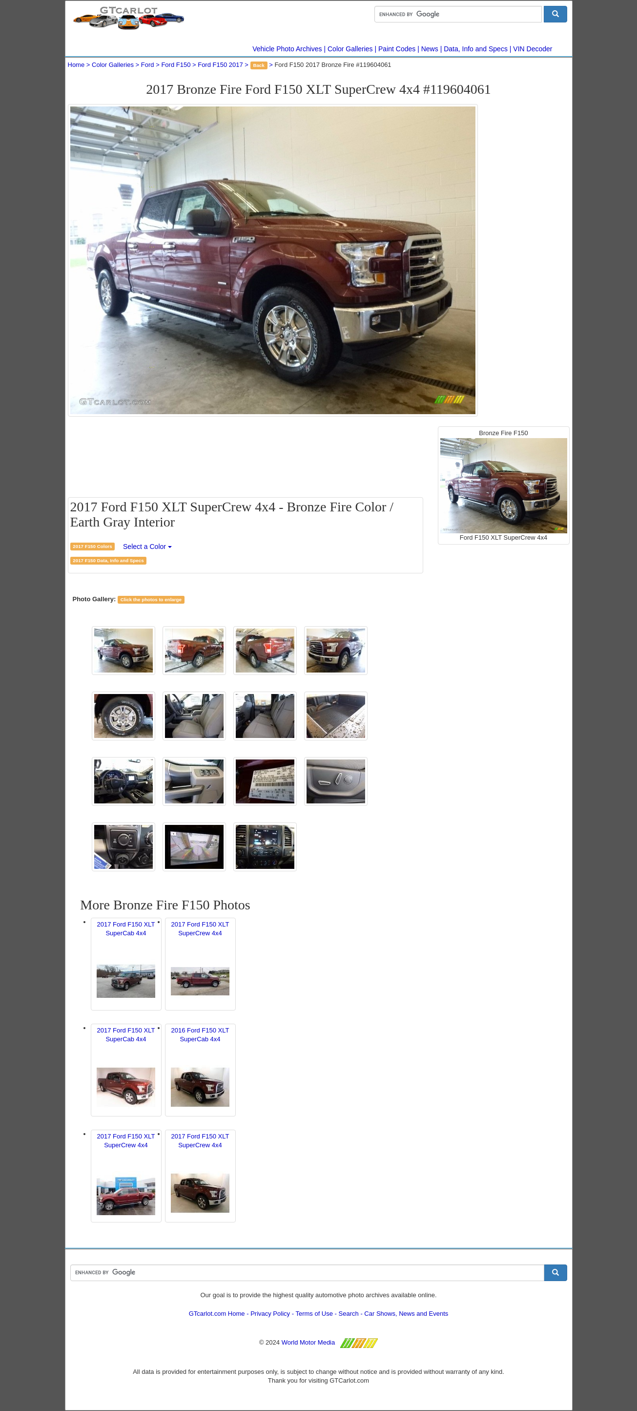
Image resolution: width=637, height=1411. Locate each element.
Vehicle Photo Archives (287, 49)
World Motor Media (308, 1342)
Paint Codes (396, 49)
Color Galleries (350, 49)
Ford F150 (175, 64)
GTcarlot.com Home (217, 1313)
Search (349, 1313)
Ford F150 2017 (220, 64)
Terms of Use (314, 1313)
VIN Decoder (532, 49)
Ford (147, 64)
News (429, 49)
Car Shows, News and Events (406, 1313)
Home (76, 64)
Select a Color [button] (147, 546)
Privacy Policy (270, 1313)
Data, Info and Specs (476, 49)
